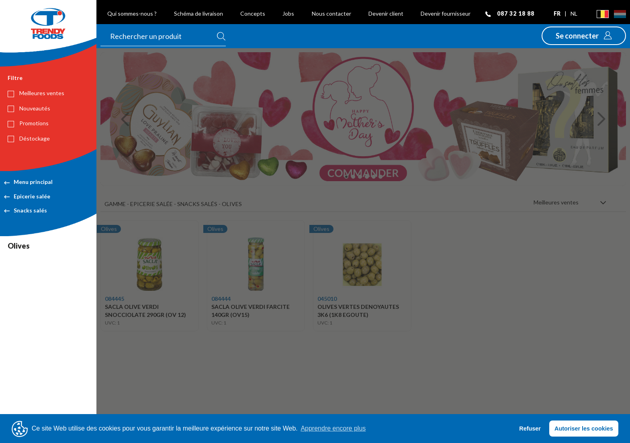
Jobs (288, 13)
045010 (327, 298)
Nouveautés (29, 108)
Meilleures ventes (36, 93)
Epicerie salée (27, 196)
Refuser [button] (530, 428)
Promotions (28, 123)
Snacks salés (25, 210)
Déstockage (29, 138)
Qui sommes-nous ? (132, 13)
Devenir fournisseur (445, 13)
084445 (114, 298)
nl (574, 13)
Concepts (252, 13)
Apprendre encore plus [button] (333, 428)
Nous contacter (331, 13)
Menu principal (28, 181)
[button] (584, 36)
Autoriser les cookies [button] (583, 428)
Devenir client (385, 13)
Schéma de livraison (198, 13)
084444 (221, 298)
